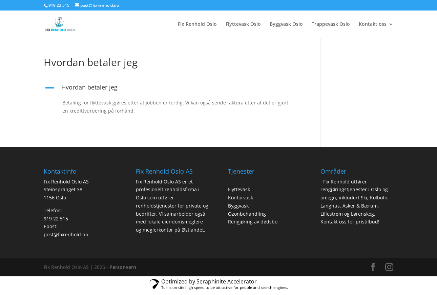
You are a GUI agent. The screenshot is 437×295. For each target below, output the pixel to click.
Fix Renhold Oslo (197, 24)
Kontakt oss (373, 24)
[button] (172, 88)
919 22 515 (56, 218)
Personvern (122, 267)
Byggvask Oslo (286, 24)
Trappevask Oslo (331, 24)
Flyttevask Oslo (243, 24)
